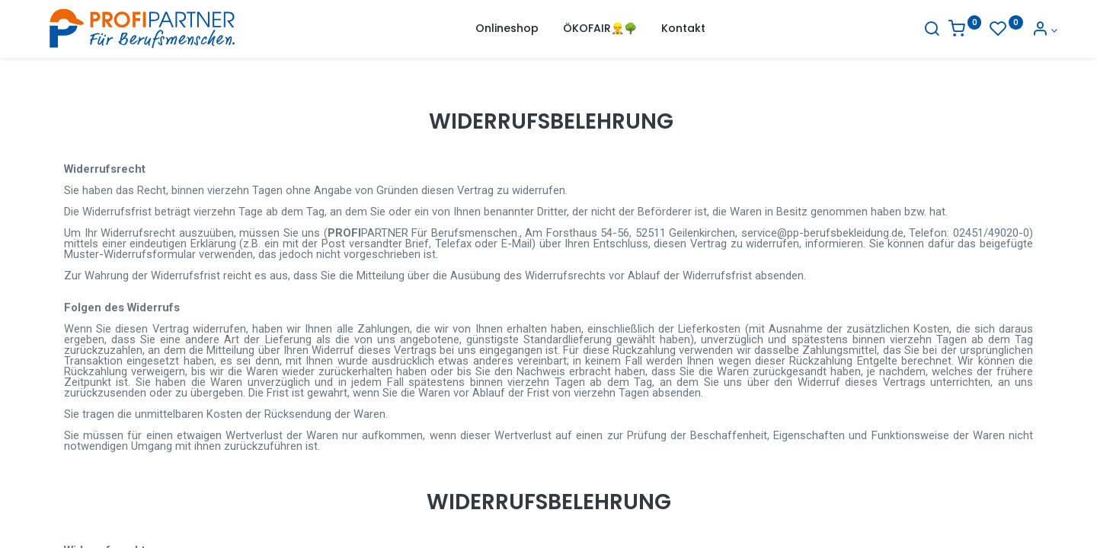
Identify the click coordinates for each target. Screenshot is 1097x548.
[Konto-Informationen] (1019, 30)
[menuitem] (507, 29)
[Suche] (906, 30)
